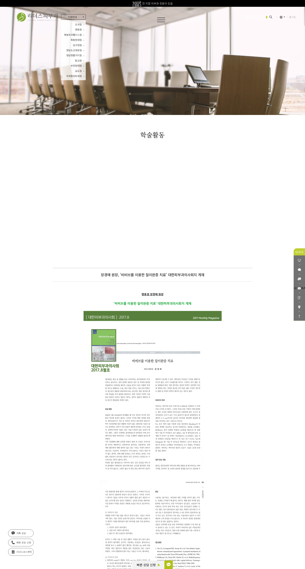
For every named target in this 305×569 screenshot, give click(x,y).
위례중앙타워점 (74, 76)
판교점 (78, 60)
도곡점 (78, 24)
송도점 (78, 71)
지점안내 (72, 17)
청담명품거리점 (74, 55)
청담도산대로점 (74, 50)
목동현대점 (76, 40)
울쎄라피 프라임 (255, 17)
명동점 (78, 29)
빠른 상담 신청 (148, 565)
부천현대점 (76, 65)
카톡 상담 (18, 533)
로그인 (292, 17)
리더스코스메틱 (21, 552)
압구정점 (77, 45)
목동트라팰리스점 (73, 34)
